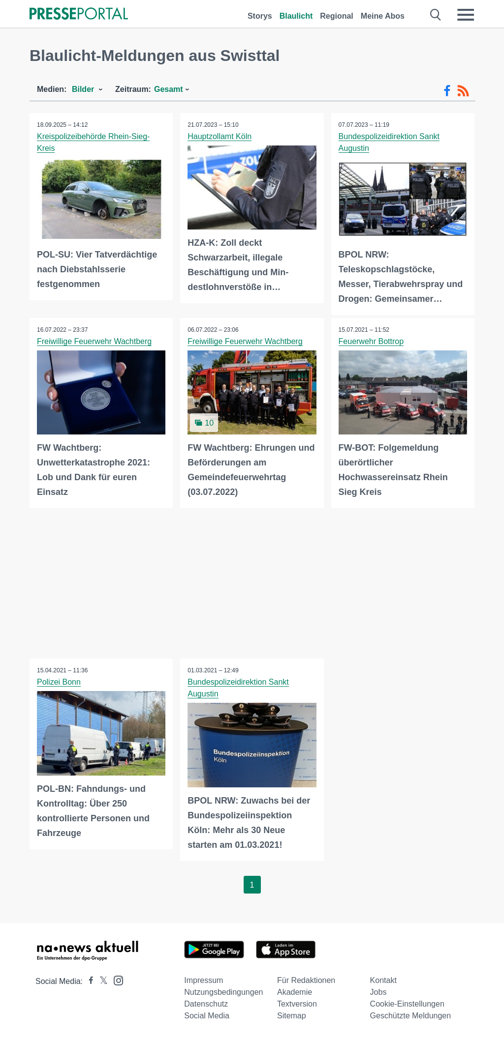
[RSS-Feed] (463, 91)
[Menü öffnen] (465, 15)
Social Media (206, 1015)
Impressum (203, 980)
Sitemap (291, 1015)
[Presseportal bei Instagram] (115, 979)
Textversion (297, 1003)
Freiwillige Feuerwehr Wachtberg (94, 341)
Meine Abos (383, 16)
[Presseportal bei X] (101, 981)
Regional (336, 16)
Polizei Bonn (59, 682)
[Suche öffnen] (436, 15)
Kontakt (383, 980)
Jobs (378, 991)
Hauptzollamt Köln (220, 136)
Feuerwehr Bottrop (371, 341)
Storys (260, 16)
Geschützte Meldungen (410, 1015)
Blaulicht (296, 16)
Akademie (294, 991)
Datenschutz (206, 1003)
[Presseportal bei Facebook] (88, 981)
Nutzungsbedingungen (223, 991)
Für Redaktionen (306, 980)
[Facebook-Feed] (447, 91)
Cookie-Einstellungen (407, 1003)
